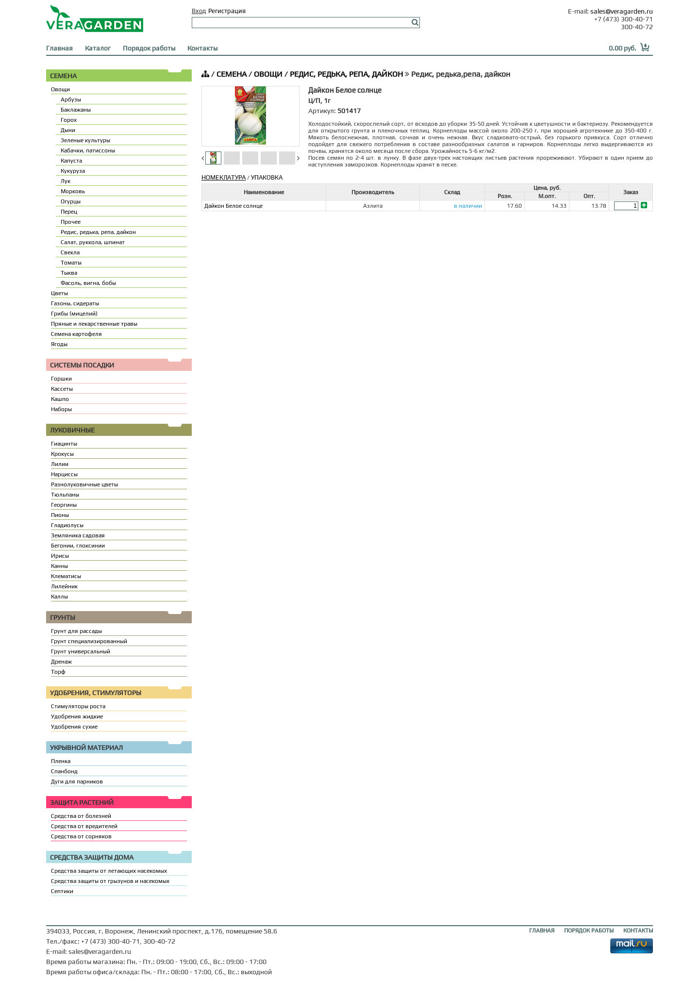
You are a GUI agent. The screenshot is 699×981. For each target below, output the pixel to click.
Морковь (73, 191)
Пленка (60, 761)
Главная (59, 48)
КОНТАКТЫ (638, 930)
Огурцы (71, 201)
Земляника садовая (78, 535)
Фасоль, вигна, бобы (88, 283)
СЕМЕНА (231, 74)
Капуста (71, 160)
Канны (59, 566)
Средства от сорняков (81, 836)
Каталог (98, 48)
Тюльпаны (65, 494)
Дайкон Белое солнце (233, 205)
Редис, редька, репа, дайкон (98, 232)
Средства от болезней (81, 816)
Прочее (71, 221)
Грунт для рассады (76, 631)
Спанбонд (64, 771)
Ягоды (59, 344)
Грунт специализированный (89, 641)
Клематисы (66, 576)
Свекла (70, 252)
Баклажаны (76, 109)
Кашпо (60, 399)
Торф (58, 671)
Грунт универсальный (80, 651)
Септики (62, 891)
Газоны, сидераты (75, 303)
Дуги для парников (77, 781)
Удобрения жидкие (77, 716)
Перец (69, 211)
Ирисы (60, 555)
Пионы (60, 515)
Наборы (61, 409)
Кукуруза (73, 170)
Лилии (59, 464)
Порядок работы (149, 48)
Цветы (59, 293)
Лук (65, 181)
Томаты (71, 262)
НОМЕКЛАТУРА (223, 177)
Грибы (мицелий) (74, 313)
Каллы (59, 596)
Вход (199, 11)
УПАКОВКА (267, 177)
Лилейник (64, 586)
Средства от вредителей (84, 826)
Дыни (68, 130)
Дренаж (61, 661)
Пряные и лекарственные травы (94, 323)
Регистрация (227, 11)
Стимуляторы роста (78, 706)
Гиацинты (64, 443)
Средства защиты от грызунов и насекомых (110, 881)
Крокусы (62, 453)
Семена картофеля (76, 334)
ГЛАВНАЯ (541, 930)
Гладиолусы (67, 525)
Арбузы (71, 99)
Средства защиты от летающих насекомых (109, 870)
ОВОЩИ (268, 74)
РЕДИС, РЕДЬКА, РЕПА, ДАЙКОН (346, 74)
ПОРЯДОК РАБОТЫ (589, 930)
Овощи (60, 89)
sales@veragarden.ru (621, 11)
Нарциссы (64, 474)
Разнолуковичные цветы (84, 484)
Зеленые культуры (85, 140)
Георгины (64, 504)
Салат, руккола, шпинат (93, 242)
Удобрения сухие (74, 726)
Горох (69, 119)
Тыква (69, 272)
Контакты (202, 48)
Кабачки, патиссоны (88, 150)
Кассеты (62, 388)
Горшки (61, 378)
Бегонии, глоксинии (78, 545)
